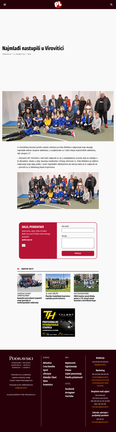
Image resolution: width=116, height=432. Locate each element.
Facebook (69, 388)
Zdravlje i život (50, 377)
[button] (5, 4)
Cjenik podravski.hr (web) (100, 383)
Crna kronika (49, 366)
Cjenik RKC (100, 386)
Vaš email (65, 225)
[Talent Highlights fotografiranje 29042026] (58, 336)
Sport (45, 370)
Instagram (70, 392)
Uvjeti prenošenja (73, 373)
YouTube (69, 396)
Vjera (45, 380)
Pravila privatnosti (73, 377)
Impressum (70, 362)
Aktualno (47, 362)
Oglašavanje (71, 366)
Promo (68, 370)
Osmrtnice (48, 384)
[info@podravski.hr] (22, 245)
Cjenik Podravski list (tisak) (100, 380)
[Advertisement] (58, 27)
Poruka (64, 236)
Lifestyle (47, 373)
